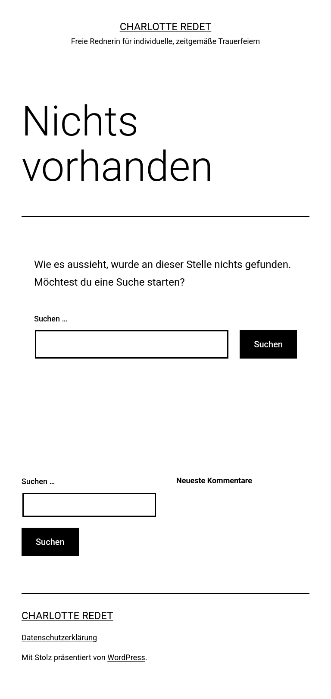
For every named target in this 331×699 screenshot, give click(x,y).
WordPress (126, 657)
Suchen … (50, 318)
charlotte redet (166, 27)
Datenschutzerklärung (59, 637)
